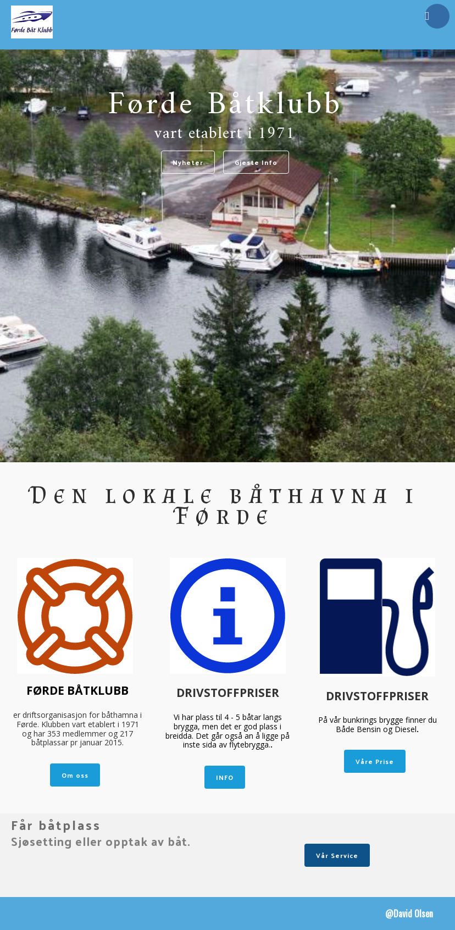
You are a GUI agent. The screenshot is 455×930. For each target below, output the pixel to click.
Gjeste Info (256, 162)
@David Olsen (409, 913)
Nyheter (188, 162)
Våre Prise (375, 761)
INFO (225, 777)
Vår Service (337, 855)
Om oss (75, 775)
